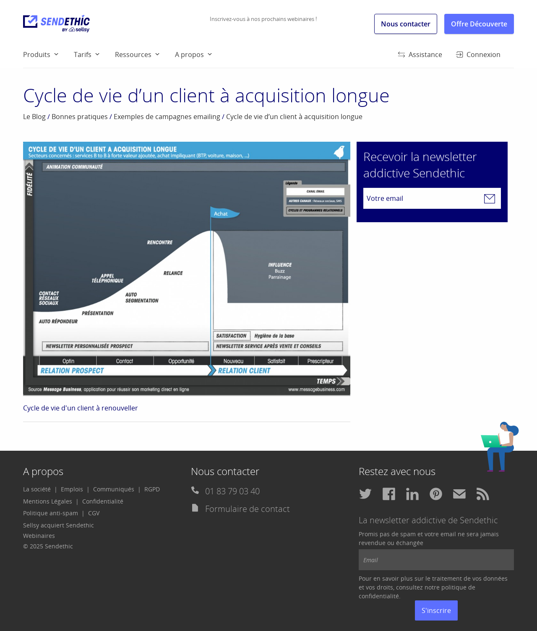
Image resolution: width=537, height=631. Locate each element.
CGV (93, 513)
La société (37, 489)
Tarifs (82, 54)
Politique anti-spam (50, 513)
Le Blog (34, 116)
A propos (189, 54)
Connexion (478, 54)
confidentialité (379, 596)
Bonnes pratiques (80, 116)
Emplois (72, 489)
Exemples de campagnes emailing (167, 116)
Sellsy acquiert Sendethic (58, 525)
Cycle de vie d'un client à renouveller (80, 408)
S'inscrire (436, 610)
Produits (36, 54)
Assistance (420, 54)
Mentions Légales (47, 501)
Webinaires (39, 536)
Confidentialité (102, 501)
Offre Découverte (479, 24)
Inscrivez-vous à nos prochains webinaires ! (263, 19)
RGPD (152, 489)
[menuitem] (48, 54)
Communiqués (113, 489)
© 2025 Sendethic (48, 546)
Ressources (133, 54)
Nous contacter (405, 24)
